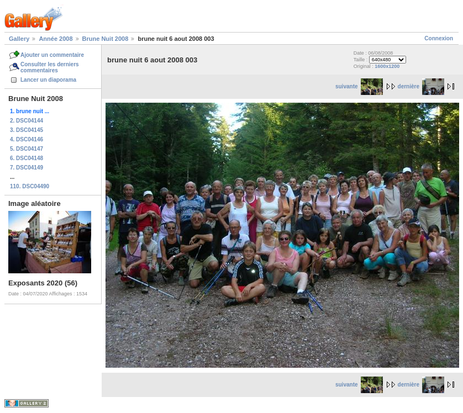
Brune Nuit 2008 (105, 38)
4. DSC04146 (26, 139)
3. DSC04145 (26, 130)
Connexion (438, 38)
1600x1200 (387, 66)
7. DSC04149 (26, 168)
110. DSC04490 (29, 186)
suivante (359, 86)
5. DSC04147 (26, 149)
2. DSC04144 (26, 121)
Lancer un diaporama (48, 80)
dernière (421, 86)
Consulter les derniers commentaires (49, 67)
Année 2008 (55, 38)
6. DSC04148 (26, 158)
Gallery (19, 38)
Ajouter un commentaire (52, 55)
